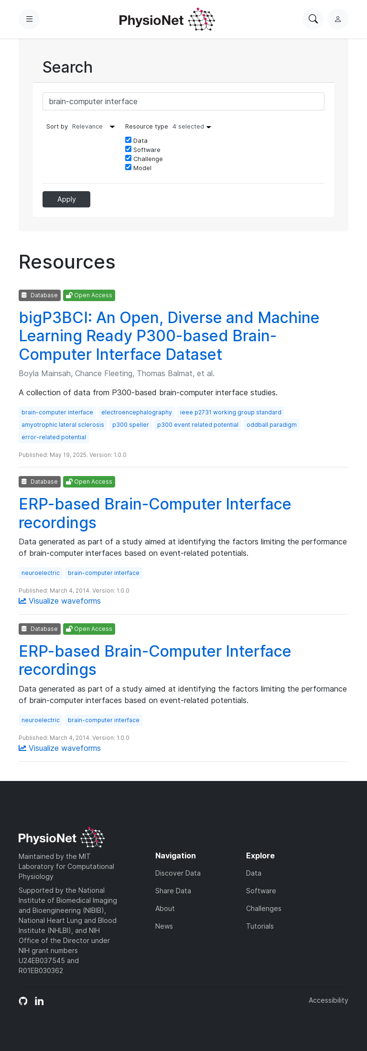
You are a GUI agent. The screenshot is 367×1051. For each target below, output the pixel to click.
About (165, 908)
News (164, 926)
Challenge (144, 159)
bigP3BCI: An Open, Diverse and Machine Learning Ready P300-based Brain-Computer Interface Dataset (169, 336)
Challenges (263, 908)
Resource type (170, 126)
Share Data (173, 891)
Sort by (57, 126)
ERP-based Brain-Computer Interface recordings (155, 513)
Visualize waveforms (60, 601)
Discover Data (178, 873)
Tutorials (260, 926)
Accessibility (328, 1000)
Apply (66, 199)
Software (143, 149)
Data (136, 140)
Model (138, 168)
